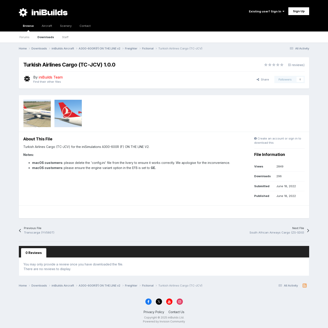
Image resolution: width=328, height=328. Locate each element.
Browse (28, 27)
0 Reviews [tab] (33, 253)
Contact (85, 25)
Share (263, 79)
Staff (65, 37)
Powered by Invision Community (164, 321)
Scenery (66, 25)
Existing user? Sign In (266, 11)
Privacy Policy (154, 312)
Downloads (45, 37)
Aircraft (47, 25)
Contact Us (176, 312)
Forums (24, 37)
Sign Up (299, 11)
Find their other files (47, 81)
